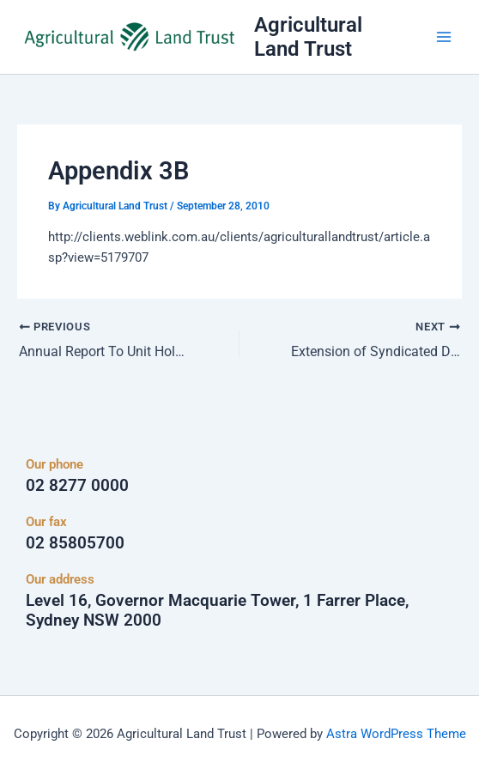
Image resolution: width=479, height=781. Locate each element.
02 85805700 (75, 543)
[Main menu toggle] (444, 37)
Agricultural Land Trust (308, 37)
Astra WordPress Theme (396, 734)
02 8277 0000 (77, 485)
